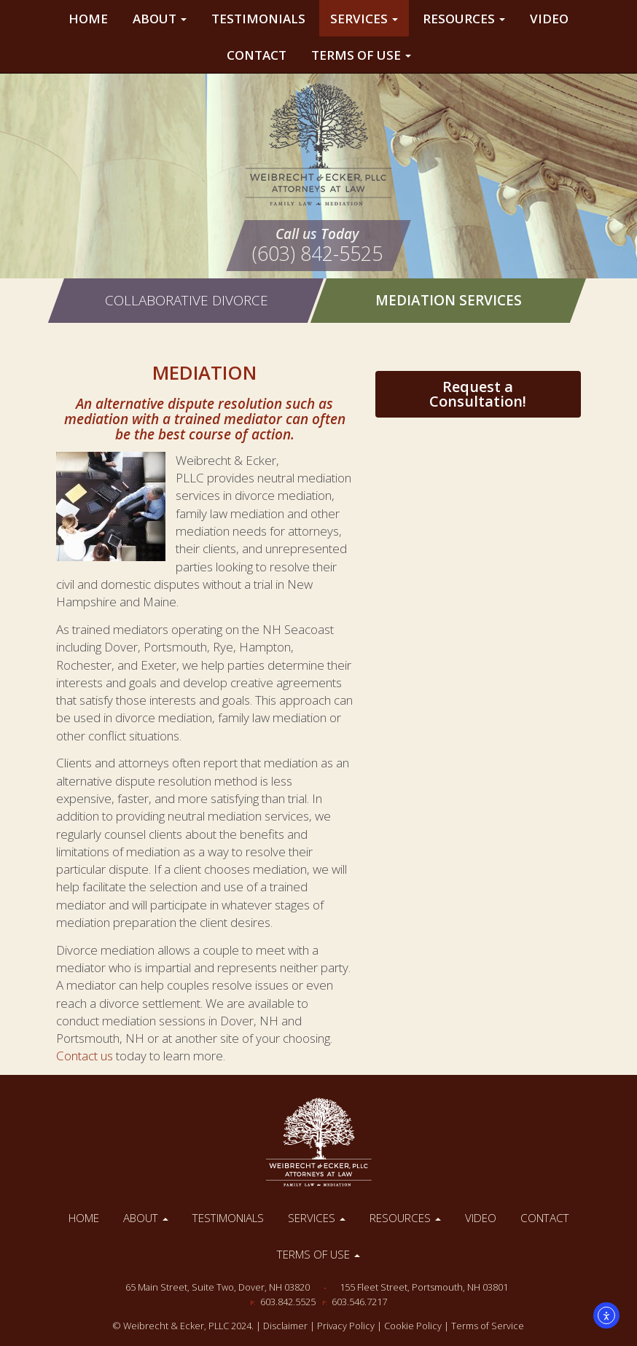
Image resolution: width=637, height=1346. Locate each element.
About (160, 18)
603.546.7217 (359, 1301)
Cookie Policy (413, 1325)
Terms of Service (487, 1325)
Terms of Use (361, 55)
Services (364, 18)
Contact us (84, 1055)
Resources (464, 18)
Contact (256, 55)
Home (88, 18)
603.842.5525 (288, 1301)
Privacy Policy (346, 1325)
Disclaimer (285, 1325)
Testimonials (258, 18)
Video (549, 18)
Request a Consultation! (477, 394)
